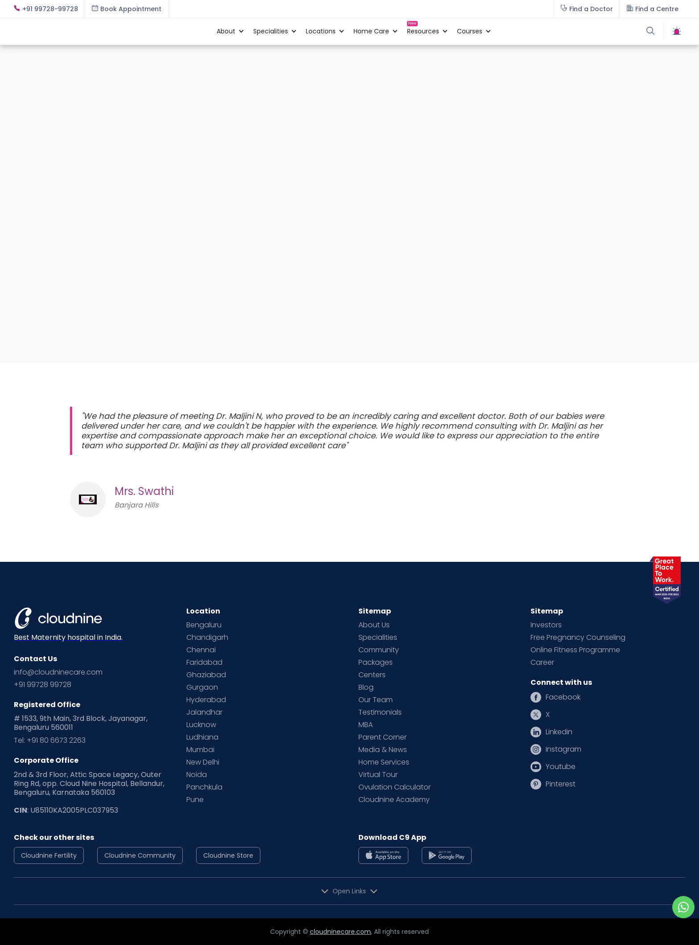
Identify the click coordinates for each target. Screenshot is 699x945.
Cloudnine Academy (394, 800)
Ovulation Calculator (394, 787)
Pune (195, 800)
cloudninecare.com (340, 931)
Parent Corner (382, 737)
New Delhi (202, 762)
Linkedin (559, 732)
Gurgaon (202, 687)
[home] (111, 31)
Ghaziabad (206, 675)
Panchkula (204, 787)
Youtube (561, 767)
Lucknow (201, 725)
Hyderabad (206, 700)
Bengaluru (204, 625)
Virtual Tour (378, 775)
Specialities (377, 638)
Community (378, 650)
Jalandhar (204, 712)
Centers (372, 675)
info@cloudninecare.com (58, 672)
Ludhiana (202, 737)
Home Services (383, 762)
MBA (365, 725)
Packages (375, 663)
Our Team (375, 700)
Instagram (563, 749)
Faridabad (204, 663)
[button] (226, 31)
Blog (366, 687)
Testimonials (380, 712)
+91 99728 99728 (42, 685)
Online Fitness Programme (575, 650)
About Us (374, 625)
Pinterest (561, 784)
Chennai (201, 650)
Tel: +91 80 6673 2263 (50, 740)
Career (542, 663)
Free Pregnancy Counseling (577, 638)
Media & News (382, 750)
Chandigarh (207, 638)
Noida (196, 775)
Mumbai (200, 750)
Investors (546, 625)
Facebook (563, 697)
